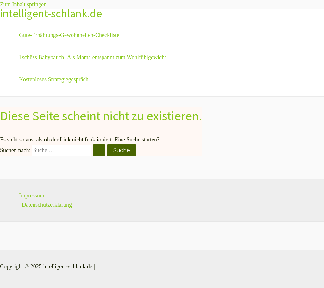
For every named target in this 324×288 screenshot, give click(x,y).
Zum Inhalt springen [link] (23, 4)
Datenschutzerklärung (47, 205)
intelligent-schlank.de (51, 14)
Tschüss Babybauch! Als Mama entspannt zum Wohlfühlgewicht (92, 57)
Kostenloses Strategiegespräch (53, 79)
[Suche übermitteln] (99, 150)
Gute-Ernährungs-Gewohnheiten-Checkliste (69, 35)
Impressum (31, 195)
